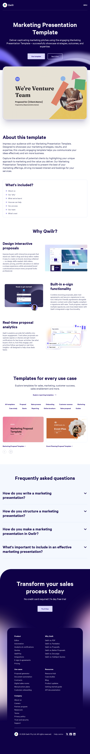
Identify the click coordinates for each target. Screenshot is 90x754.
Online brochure (49, 408)
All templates (10, 404)
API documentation (52, 690)
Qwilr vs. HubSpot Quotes (55, 656)
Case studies (50, 676)
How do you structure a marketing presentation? (45, 513)
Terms (16, 713)
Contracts (18, 680)
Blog (47, 680)
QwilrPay (17, 653)
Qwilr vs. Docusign (52, 653)
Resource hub (50, 673)
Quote (24, 408)
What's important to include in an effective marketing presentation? (45, 549)
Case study (13, 408)
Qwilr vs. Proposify (52, 647)
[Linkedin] (74, 734)
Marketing (81, 404)
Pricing (17, 663)
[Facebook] (70, 734)
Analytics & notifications (24, 647)
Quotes (17, 650)
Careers (17, 703)
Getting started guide (53, 686)
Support (17, 723)
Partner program (20, 706)
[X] (67, 734)
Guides (78, 408)
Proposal (23, 404)
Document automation (23, 676)
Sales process (36, 404)
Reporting (35, 408)
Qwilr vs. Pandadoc (52, 643)
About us (18, 700)
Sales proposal (65, 408)
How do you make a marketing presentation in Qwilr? (45, 531)
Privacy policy (19, 716)
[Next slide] (11, 452)
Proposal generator (21, 673)
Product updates (51, 683)
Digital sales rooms (21, 683)
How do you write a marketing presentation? (45, 495)
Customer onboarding (23, 690)
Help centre (58, 734)
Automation (19, 643)
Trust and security (21, 719)
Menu (85, 5)
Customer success (66, 404)
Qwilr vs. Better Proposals (55, 650)
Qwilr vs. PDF (50, 640)
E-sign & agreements (22, 660)
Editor (16, 640)
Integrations (19, 656)
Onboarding (50, 404)
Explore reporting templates (45, 395)
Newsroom (18, 709)
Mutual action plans (22, 686)
